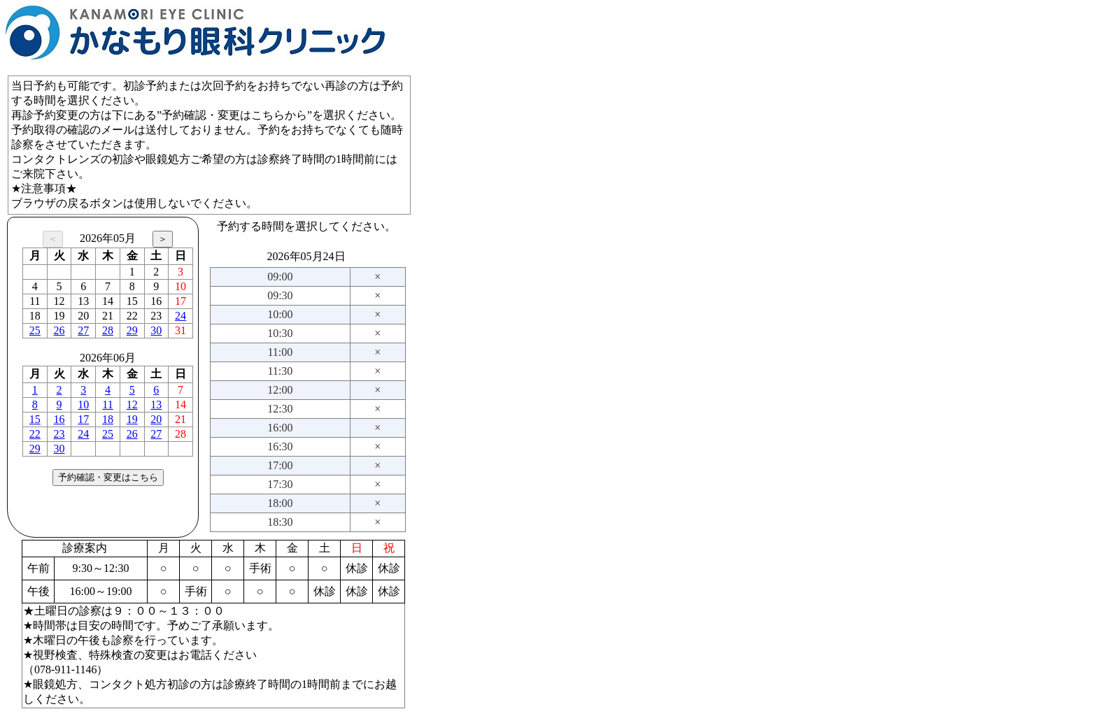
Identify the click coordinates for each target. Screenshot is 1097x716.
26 (59, 330)
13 (156, 404)
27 (83, 330)
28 (107, 330)
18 (107, 419)
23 (59, 434)
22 (35, 434)
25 (35, 330)
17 (83, 419)
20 (156, 419)
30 (156, 330)
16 (59, 419)
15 (35, 419)
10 (83, 404)
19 (132, 419)
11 (107, 404)
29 (132, 330)
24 (180, 316)
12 (132, 404)
